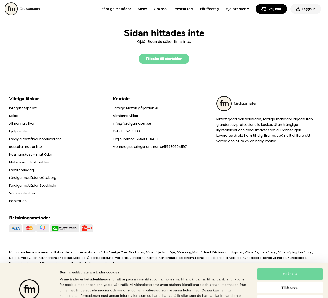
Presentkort (183, 8)
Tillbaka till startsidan (164, 58)
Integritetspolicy (23, 107)
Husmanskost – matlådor (30, 154)
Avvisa (289, 269)
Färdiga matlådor (116, 8)
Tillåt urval (290, 255)
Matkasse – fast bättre (29, 162)
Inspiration (18, 200)
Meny (142, 8)
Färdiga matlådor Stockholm (33, 185)
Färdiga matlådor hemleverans (35, 138)
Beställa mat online (25, 146)
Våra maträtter (22, 193)
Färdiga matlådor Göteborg (32, 177)
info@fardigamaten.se (132, 123)
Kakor (13, 115)
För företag (209, 8)
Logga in (305, 9)
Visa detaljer (247, 289)
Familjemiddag (21, 169)
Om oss (160, 8)
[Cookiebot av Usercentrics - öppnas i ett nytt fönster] (29, 289)
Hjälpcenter (236, 8)
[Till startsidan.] (22, 8)
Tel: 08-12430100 (126, 131)
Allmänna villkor (22, 123)
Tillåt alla (290, 242)
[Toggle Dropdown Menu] (247, 8)
